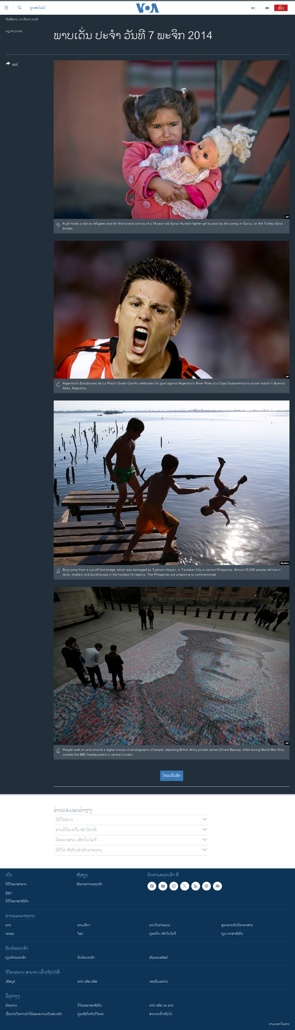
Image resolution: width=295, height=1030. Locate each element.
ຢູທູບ (9, 892)
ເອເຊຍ (10, 933)
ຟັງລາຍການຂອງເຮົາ (89, 884)
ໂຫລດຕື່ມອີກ (171, 776)
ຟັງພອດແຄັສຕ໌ (158, 957)
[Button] (12, 65)
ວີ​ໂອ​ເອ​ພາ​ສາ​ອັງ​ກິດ (89, 1005)
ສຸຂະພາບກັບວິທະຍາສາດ (237, 925)
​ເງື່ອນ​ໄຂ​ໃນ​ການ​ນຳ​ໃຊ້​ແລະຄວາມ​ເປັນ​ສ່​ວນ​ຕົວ (34, 1014)
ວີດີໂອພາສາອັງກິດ (17, 901)
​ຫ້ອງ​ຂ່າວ (11, 1005)
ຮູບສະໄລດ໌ (37, 8)
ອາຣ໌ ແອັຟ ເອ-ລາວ (161, 1005)
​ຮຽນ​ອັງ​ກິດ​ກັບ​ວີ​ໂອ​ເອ (90, 1014)
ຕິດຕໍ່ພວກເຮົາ (86, 957)
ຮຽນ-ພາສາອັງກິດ (232, 933)
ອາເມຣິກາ (83, 925)
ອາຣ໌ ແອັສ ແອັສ (87, 981)
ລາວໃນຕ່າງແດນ (159, 925)
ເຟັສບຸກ (10, 981)
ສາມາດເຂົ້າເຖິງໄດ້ (160, 1014)
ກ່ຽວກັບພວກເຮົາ (16, 957)
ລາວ (8, 925)
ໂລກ (80, 933)
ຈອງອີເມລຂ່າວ (158, 981)
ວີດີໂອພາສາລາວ (16, 884)
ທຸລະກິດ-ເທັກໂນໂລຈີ (162, 933)
